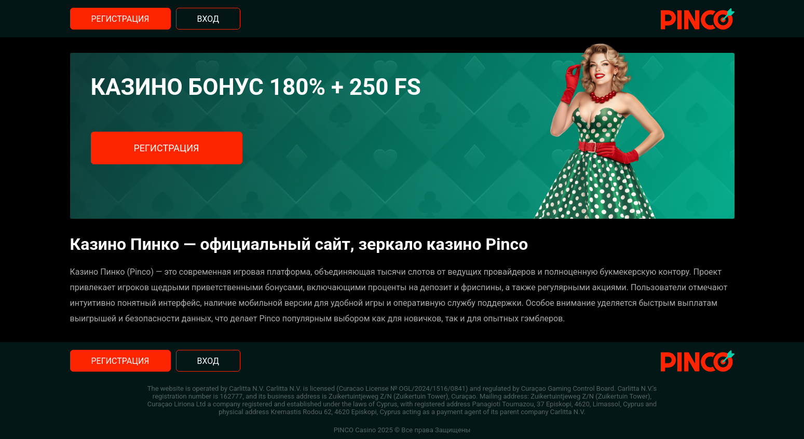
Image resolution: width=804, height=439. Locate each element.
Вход (208, 19)
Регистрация (120, 19)
